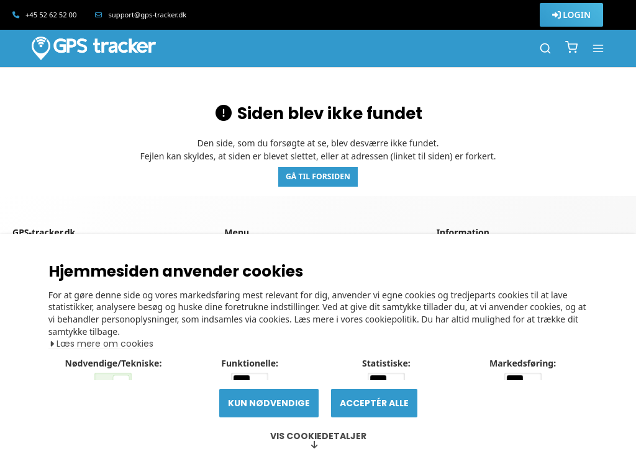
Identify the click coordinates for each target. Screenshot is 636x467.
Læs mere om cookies (102, 303)
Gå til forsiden (318, 176)
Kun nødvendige (269, 403)
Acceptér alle (374, 403)
